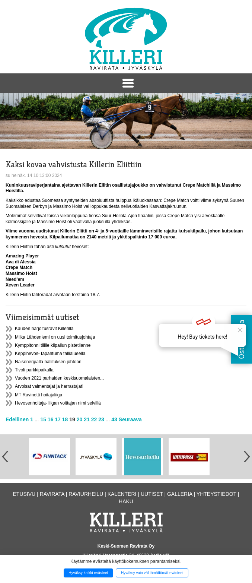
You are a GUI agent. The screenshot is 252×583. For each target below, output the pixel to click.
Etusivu (24, 494)
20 (80, 419)
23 (101, 419)
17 (58, 419)
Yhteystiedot (216, 494)
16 (51, 419)
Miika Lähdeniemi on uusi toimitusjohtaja (55, 337)
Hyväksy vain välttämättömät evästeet (152, 573)
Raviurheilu (85, 494)
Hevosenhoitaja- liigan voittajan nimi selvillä (58, 403)
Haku (126, 501)
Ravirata (52, 494)
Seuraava (130, 419)
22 (94, 419)
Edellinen (17, 419)
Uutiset (152, 494)
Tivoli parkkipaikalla (34, 370)
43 (114, 419)
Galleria (179, 494)
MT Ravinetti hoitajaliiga (38, 394)
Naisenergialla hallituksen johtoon (48, 361)
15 (43, 419)
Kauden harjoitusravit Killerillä (44, 328)
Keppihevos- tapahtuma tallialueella (50, 353)
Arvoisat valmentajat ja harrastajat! (49, 386)
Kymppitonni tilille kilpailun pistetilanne (52, 345)
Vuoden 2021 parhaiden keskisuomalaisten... (59, 378)
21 (87, 419)
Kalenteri (122, 494)
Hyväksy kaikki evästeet (88, 573)
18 (65, 419)
